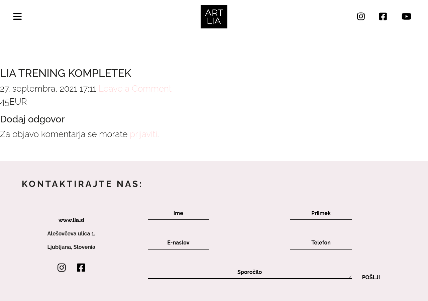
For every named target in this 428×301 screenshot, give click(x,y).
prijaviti (143, 134)
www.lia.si (71, 220)
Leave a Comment (135, 89)
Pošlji (371, 278)
